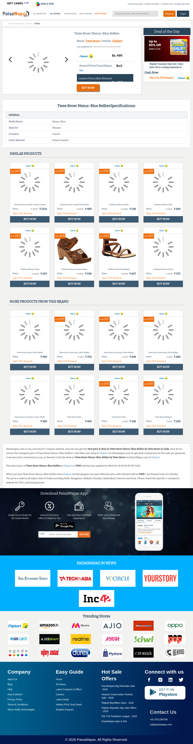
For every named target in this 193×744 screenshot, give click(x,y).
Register (169, 13)
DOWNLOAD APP (182, 4)
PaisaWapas (86, 739)
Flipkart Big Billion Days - (118, 702)
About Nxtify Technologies (21, 709)
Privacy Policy (15, 699)
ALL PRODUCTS (39, 14)
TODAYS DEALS (70, 14)
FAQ (10, 689)
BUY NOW (88, 87)
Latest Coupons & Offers (69, 689)
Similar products (25, 154)
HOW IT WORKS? (152, 4)
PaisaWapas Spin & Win (114, 721)
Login (183, 13)
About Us (12, 679)
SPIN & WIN (44, 4)
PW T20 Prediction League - (119, 716)
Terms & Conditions (18, 704)
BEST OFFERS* (101, 14)
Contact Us (163, 712)
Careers (60, 694)
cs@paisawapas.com (161, 724)
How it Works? (15, 694)
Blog (10, 684)
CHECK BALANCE (135, 4)
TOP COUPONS (85, 14)
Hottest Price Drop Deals (69, 704)
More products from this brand (39, 301)
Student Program (65, 709)
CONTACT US (167, 4)
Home (59, 679)
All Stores (61, 684)
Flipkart (117, 41)
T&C (81, 70)
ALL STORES (55, 14)
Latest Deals (62, 699)
